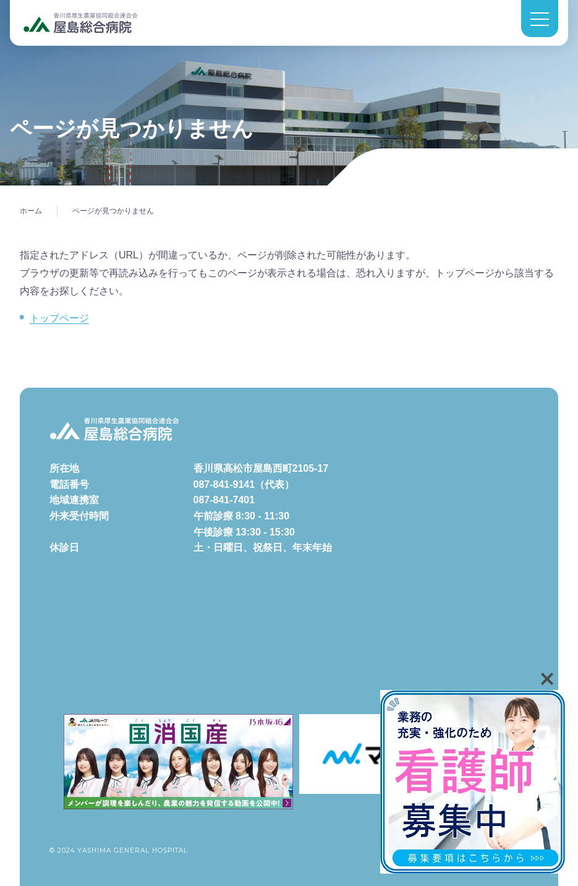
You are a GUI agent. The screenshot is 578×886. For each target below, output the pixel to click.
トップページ (59, 318)
